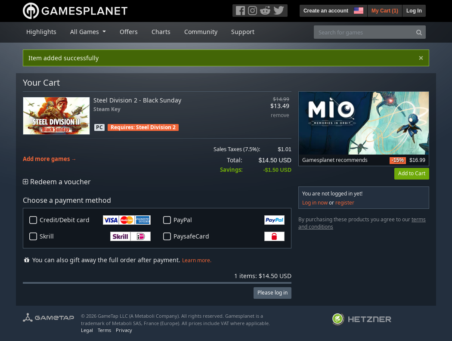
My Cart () (385, 11)
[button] (357, 9)
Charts (161, 32)
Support (242, 32)
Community (200, 32)
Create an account (325, 11)
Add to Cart (411, 173)
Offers (129, 32)
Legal (87, 330)
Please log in (272, 292)
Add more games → (50, 159)
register (344, 202)
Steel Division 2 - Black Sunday (137, 100)
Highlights (41, 32)
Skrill (95, 236)
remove (280, 115)
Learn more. (196, 260)
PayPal (229, 220)
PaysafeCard (229, 236)
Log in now (315, 202)
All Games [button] (85, 32)
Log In (414, 11)
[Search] (419, 32)
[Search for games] (363, 32)
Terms (104, 330)
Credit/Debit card (95, 220)
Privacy (124, 330)
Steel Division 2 (156, 127)
